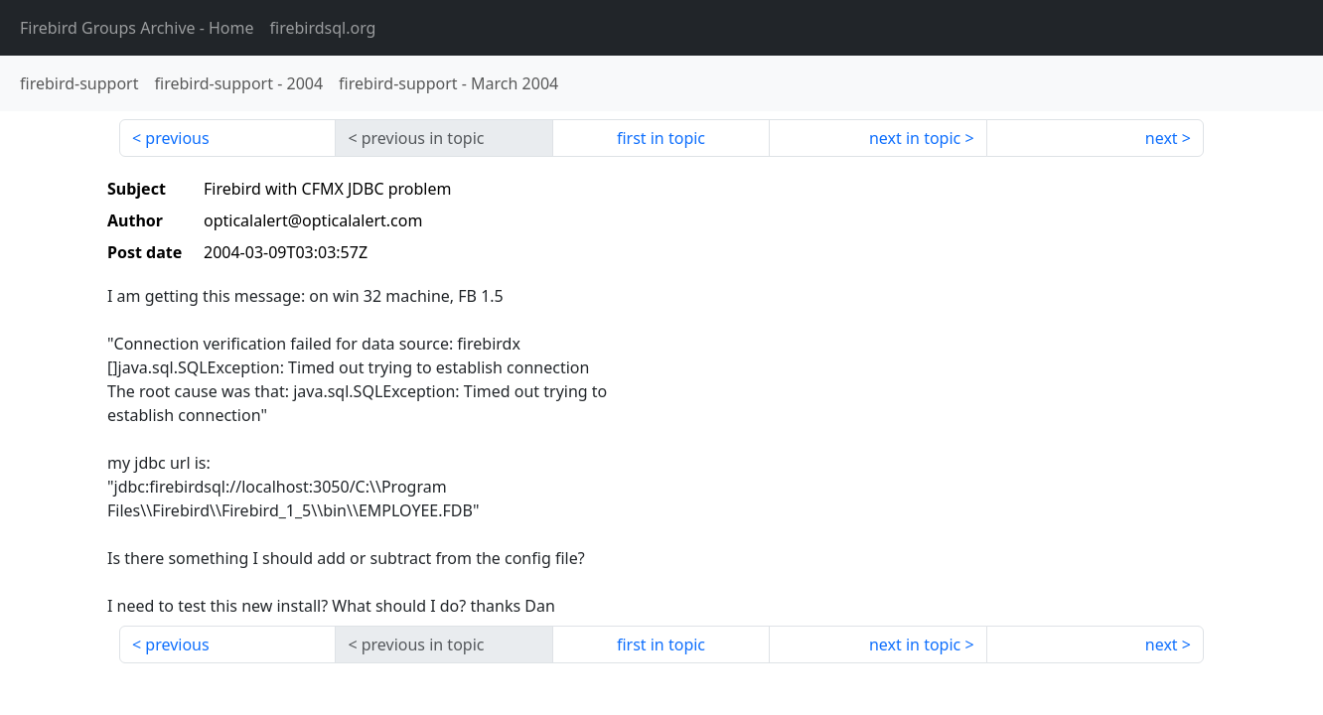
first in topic (661, 138)
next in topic (914, 138)
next (1161, 138)
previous (177, 138)
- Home (137, 28)
